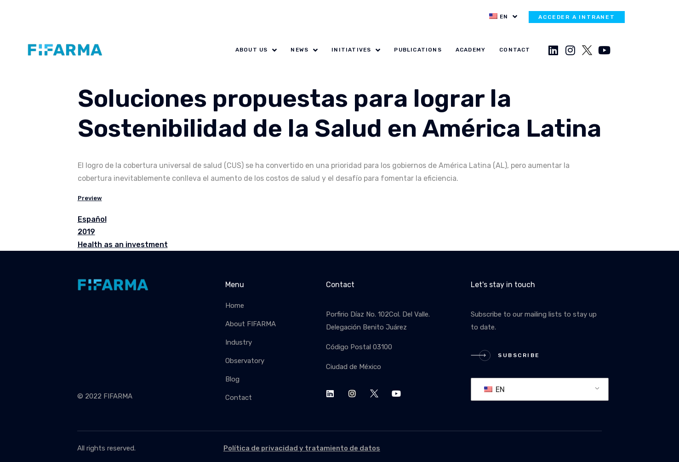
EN (494, 389)
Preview (90, 198)
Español (92, 219)
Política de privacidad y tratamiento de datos (301, 448)
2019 (86, 231)
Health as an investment (123, 244)
